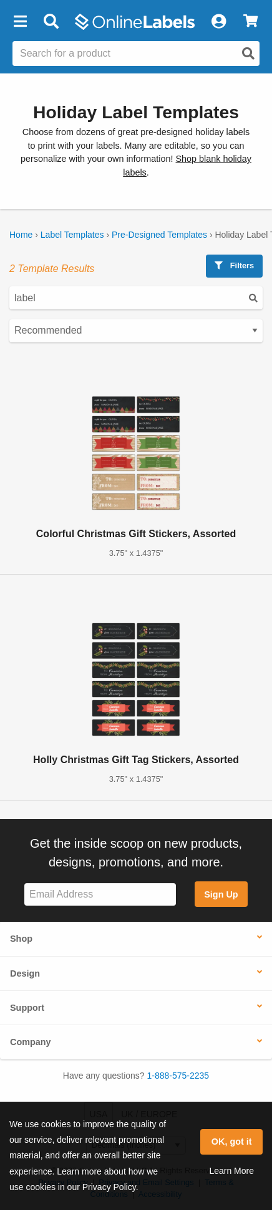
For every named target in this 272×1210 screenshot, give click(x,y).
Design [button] (25, 973)
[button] (20, 22)
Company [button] (30, 1042)
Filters (234, 265)
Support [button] (27, 1008)
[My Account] (218, 22)
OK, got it (231, 1142)
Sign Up (221, 894)
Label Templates (72, 235)
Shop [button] (21, 939)
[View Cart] (250, 22)
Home (20, 235)
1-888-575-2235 (178, 1076)
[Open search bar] (51, 22)
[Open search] (248, 53)
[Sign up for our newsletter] (100, 894)
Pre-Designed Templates (159, 235)
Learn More (231, 1171)
